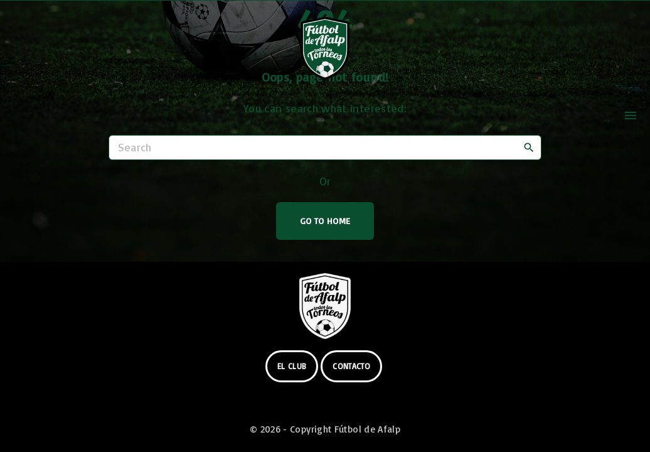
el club (292, 366)
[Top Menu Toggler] (630, 115)
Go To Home (325, 220)
